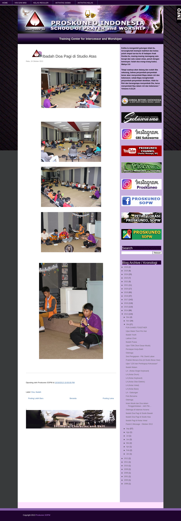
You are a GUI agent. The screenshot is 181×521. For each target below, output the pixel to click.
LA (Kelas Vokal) (132, 385)
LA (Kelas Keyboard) (134, 378)
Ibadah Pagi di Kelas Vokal (136, 420)
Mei (128, 443)
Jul (127, 436)
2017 (126, 300)
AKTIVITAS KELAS (85, 3)
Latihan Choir (131, 338)
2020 (126, 289)
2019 (126, 292)
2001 (126, 476)
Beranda (73, 398)
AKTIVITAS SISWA (63, 3)
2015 (126, 307)
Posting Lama (108, 398)
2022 (126, 282)
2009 (126, 469)
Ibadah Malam (131, 367)
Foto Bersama (131, 396)
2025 (126, 271)
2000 (126, 480)
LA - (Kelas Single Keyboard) (137, 371)
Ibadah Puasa (131, 342)
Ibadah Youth (131, 335)
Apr (127, 447)
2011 (126, 462)
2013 (126, 314)
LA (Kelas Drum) (132, 374)
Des (128, 317)
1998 (126, 484)
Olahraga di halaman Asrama (137, 410)
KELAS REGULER (40, 3)
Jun (128, 439)
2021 (126, 285)
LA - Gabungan (132, 393)
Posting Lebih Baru (35, 398)
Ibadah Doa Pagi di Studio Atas (138, 417)
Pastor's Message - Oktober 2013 (139, 424)
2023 (126, 278)
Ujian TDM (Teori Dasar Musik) (138, 346)
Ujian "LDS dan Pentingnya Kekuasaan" (142, 364)
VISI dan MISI (20, 3)
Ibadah (38, 392)
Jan (128, 454)
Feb (128, 450)
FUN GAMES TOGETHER (136, 328)
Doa (33, 392)
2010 (126, 466)
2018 (126, 296)
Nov (128, 321)
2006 (126, 473)
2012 (126, 458)
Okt (127, 324)
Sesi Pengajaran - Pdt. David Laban (140, 356)
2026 (126, 267)
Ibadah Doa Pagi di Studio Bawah (139, 413)
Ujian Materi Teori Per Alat (136, 331)
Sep (128, 429)
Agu (128, 432)
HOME (5, 3)
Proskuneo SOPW (43, 515)
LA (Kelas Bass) (132, 389)
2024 (126, 274)
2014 (126, 310)
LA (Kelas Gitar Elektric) (135, 382)
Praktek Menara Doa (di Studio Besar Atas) (143, 360)
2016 (126, 303)
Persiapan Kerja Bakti (134, 349)
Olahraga (129, 353)
